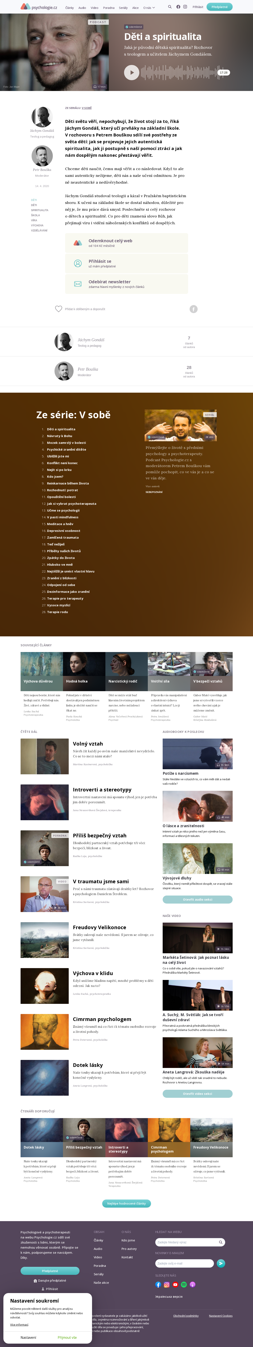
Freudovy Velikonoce (99, 927)
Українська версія (169, 1296)
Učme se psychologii (63, 510)
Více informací (19, 1324)
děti (34, 205)
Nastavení (28, 1337)
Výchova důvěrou (38, 681)
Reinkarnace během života (68, 483)
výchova (37, 225)
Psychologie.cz (39, 6)
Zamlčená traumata (63, 537)
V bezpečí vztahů (207, 681)
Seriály (123, 8)
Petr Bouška (42, 170)
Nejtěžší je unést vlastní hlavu (70, 571)
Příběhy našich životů (64, 551)
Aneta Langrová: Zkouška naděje (194, 1072)
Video (94, 8)
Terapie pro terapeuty (65, 598)
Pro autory (129, 1249)
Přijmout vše (67, 1337)
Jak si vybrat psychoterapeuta (71, 503)
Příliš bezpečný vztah (100, 835)
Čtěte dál (29, 732)
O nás (147, 8)
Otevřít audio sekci (197, 899)
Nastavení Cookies (220, 1316)
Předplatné (220, 7)
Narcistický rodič (123, 681)
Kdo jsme (128, 1240)
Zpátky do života (61, 558)
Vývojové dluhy (177, 878)
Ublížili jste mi (58, 456)
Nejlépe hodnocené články (126, 1203)
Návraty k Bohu (59, 436)
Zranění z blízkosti (61, 578)
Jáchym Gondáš (42, 130)
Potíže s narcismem (181, 773)
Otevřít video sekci (197, 1094)
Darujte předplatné (50, 1280)
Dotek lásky (88, 1064)
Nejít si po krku (59, 470)
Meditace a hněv (60, 524)
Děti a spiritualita (61, 429)
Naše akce (101, 1282)
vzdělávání (39, 230)
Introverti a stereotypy (102, 789)
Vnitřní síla (160, 681)
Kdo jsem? (55, 476)
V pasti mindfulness (62, 517)
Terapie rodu (57, 612)
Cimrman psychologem (102, 1018)
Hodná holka (77, 681)
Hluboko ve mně (60, 564)
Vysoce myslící (58, 605)
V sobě (87, 108)
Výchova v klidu (93, 973)
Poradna (108, 8)
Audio (82, 8)
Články (69, 8)
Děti (34, 200)
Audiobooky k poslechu (183, 732)
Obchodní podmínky (185, 1316)
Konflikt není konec (62, 463)
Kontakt (127, 1257)
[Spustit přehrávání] (131, 72)
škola (35, 215)
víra (34, 220)
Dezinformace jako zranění (68, 591)
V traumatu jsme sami (101, 881)
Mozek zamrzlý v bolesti (66, 442)
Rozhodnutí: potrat (62, 490)
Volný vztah (88, 743)
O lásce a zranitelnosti (183, 825)
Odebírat (221, 1263)
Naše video (172, 916)
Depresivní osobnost (63, 530)
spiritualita (40, 210)
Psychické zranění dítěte (66, 449)
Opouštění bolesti (61, 497)
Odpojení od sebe (61, 585)
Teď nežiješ (55, 544)
